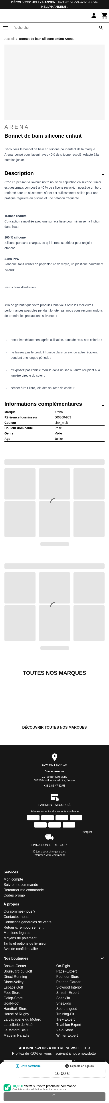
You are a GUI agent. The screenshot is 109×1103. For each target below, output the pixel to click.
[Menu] (5, 27)
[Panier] (104, 15)
